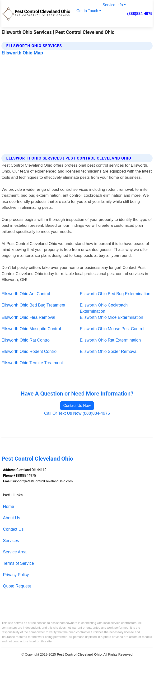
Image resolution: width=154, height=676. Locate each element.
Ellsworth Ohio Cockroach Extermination (104, 308)
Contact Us (13, 529)
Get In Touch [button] (87, 11)
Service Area (15, 552)
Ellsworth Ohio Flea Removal (28, 317)
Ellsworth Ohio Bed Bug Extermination (115, 293)
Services (11, 540)
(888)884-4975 (139, 13)
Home (8, 506)
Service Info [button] (113, 5)
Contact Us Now (77, 406)
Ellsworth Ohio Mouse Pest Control (112, 328)
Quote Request (17, 586)
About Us (11, 518)
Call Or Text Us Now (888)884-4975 (77, 413)
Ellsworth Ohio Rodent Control (29, 351)
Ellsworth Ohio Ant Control (25, 293)
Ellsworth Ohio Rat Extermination (110, 340)
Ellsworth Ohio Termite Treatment (32, 362)
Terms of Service (18, 563)
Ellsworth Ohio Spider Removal (108, 351)
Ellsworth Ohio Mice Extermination (111, 317)
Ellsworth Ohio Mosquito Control (31, 328)
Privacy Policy (16, 574)
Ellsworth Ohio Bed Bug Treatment (33, 305)
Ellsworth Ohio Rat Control (25, 340)
